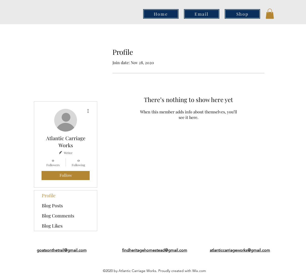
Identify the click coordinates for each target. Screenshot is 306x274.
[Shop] (242, 14)
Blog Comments (58, 216)
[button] (269, 14)
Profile (48, 195)
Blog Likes (52, 226)
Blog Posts (52, 206)
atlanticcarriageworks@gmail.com (240, 250)
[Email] (202, 14)
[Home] (161, 14)
